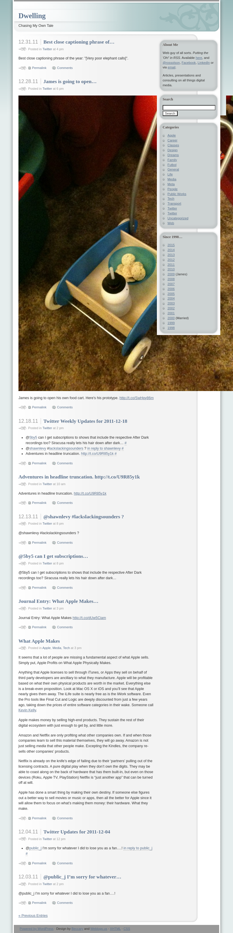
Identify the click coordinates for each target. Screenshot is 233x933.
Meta (171, 184)
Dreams (173, 155)
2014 (171, 250)
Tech (66, 648)
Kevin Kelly (27, 710)
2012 (171, 259)
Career (172, 140)
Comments (65, 68)
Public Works (177, 194)
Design (173, 150)
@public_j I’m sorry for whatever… (82, 877)
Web (171, 223)
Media (56, 648)
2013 (171, 255)
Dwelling (32, 16)
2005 (171, 294)
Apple (46, 648)
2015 (171, 245)
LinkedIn (204, 62)
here (199, 57)
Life (170, 174)
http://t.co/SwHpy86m (136, 398)
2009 (171, 274)
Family (172, 160)
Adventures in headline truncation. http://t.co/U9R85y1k (79, 477)
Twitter (47, 49)
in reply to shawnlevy (104, 448)
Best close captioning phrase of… (78, 42)
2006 (171, 289)
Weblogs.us (98, 928)
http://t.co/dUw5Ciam (89, 618)
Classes (173, 145)
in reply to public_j (137, 848)
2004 (171, 298)
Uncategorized (178, 218)
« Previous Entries (33, 916)
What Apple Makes (39, 641)
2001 (171, 313)
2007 (171, 284)
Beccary (77, 928)
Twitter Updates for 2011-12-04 (76, 832)
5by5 (33, 437)
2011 (171, 264)
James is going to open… (69, 81)
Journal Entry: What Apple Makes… (58, 601)
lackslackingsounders (66, 448)
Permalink (39, 68)
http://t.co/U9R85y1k (97, 454)
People (173, 189)
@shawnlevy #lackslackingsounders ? (83, 516)
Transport (174, 203)
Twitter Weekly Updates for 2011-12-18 (85, 421)
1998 (171, 328)
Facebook (189, 62)
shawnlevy (37, 448)
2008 (171, 279)
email (171, 67)
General (173, 169)
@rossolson (171, 62)
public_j (35, 848)
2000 (171, 318)
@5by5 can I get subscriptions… (53, 556)
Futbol (172, 165)
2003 (171, 303)
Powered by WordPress (37, 928)
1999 (171, 323)
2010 (171, 269)
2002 (171, 308)
